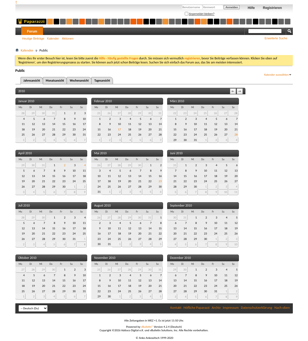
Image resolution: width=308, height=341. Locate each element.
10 (225, 192)
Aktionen (68, 38)
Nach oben (282, 307)
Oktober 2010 (27, 258)
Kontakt (175, 307)
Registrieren (272, 8)
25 (98, 113)
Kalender (53, 38)
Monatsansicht (55, 80)
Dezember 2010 (180, 258)
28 (22, 113)
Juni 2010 (176, 153)
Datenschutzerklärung (256, 307)
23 (184, 113)
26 (109, 113)
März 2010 (177, 101)
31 (53, 113)
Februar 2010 (103, 101)
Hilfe (251, 8)
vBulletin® (147, 327)
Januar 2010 (26, 101)
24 (194, 113)
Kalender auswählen (276, 74)
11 (235, 192)
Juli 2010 (24, 205)
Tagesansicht (102, 80)
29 (33, 113)
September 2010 (181, 205)
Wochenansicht (79, 80)
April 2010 (25, 153)
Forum (32, 31)
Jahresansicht (32, 80)
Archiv (216, 307)
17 (119, 129)
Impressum (231, 307)
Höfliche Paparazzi (197, 307)
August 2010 (102, 205)
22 (174, 113)
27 (119, 113)
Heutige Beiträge (33, 38)
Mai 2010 (100, 153)
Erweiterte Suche (276, 38)
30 (43, 113)
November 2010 (104, 258)
